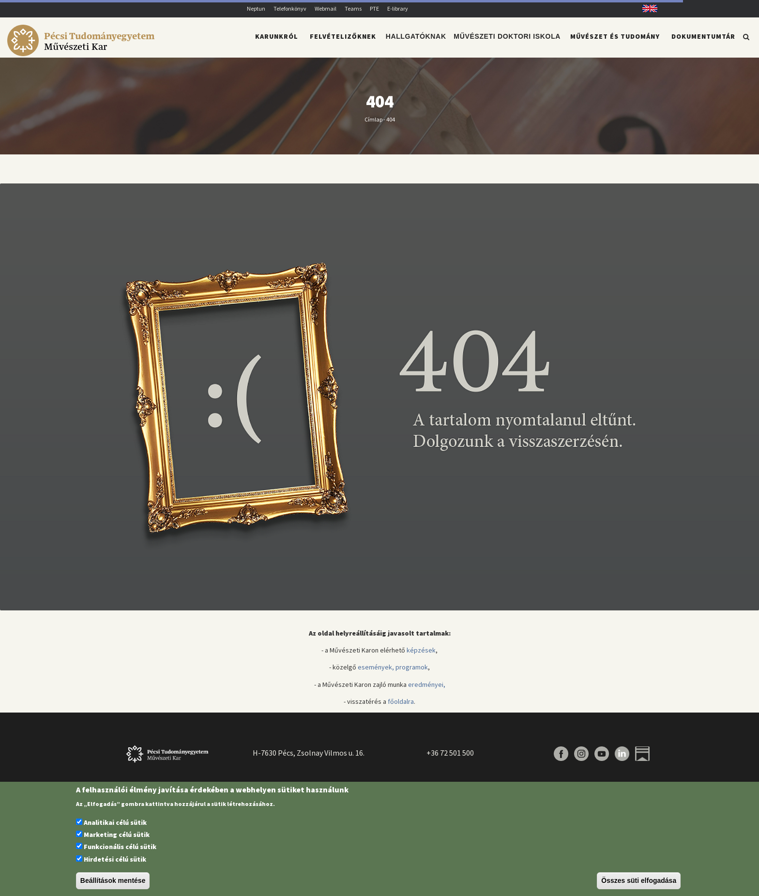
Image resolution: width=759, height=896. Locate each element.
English (646, 8)
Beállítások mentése (113, 880)
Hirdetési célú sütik (115, 859)
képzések (421, 656)
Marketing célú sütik (117, 834)
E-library (397, 8)
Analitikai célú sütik (115, 822)
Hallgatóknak (417, 41)
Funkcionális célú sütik (120, 846)
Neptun (256, 8)
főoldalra (401, 707)
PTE (374, 8)
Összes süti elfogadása (638, 880)
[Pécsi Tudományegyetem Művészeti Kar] (82, 51)
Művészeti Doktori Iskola (507, 41)
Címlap (373, 124)
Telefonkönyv (289, 8)
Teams (353, 8)
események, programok (393, 672)
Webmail (325, 8)
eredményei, (426, 690)
